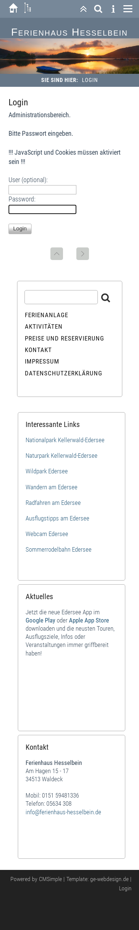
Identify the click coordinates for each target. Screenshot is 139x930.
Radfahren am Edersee (53, 502)
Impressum (42, 361)
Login (125, 888)
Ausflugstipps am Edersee (57, 518)
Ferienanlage (46, 315)
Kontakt (38, 350)
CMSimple (50, 879)
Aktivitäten (44, 326)
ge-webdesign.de (109, 879)
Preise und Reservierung (64, 338)
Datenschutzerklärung (63, 373)
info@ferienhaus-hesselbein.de (63, 812)
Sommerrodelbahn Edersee (59, 549)
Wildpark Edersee (47, 471)
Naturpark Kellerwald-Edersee (61, 455)
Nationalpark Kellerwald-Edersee (65, 440)
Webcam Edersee (47, 534)
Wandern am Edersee (51, 487)
